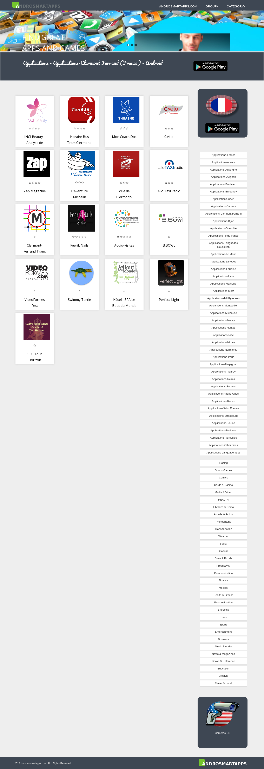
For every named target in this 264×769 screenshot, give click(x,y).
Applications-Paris (223, 356)
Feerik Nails (79, 245)
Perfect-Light (169, 299)
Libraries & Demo (223, 507)
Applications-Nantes (223, 327)
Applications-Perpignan (223, 364)
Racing (223, 462)
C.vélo (168, 136)
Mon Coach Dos (124, 136)
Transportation (223, 528)
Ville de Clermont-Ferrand (124, 197)
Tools (223, 617)
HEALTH (223, 499)
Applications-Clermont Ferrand (223, 213)
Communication (223, 573)
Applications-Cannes (223, 206)
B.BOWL (169, 245)
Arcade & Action (223, 514)
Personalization (223, 602)
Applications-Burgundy (223, 191)
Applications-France (223, 155)
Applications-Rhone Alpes (223, 393)
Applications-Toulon (223, 423)
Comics (223, 477)
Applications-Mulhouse (223, 312)
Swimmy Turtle (79, 299)
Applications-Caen (223, 199)
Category (236, 6)
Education (223, 668)
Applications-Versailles (223, 437)
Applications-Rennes (223, 386)
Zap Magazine (35, 191)
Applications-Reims (223, 379)
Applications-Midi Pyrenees (223, 298)
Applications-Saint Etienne (223, 408)
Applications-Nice (223, 335)
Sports (223, 624)
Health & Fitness (223, 595)
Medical (223, 587)
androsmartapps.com (178, 6)
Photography (223, 521)
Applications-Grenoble (223, 228)
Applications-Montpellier (223, 305)
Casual (223, 551)
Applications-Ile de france (223, 235)
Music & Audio (223, 646)
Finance (223, 580)
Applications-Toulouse (223, 430)
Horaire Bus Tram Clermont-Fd (79, 142)
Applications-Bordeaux (223, 184)
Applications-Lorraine (223, 269)
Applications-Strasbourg (223, 415)
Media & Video (223, 492)
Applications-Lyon (223, 276)
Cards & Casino (223, 485)
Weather (223, 536)
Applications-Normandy (223, 349)
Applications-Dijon (223, 221)
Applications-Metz (223, 290)
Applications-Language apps (223, 452)
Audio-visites (124, 245)
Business (223, 639)
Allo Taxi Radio (169, 191)
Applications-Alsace (223, 162)
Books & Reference (223, 661)
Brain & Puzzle (223, 558)
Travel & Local (223, 683)
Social (223, 543)
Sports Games (223, 470)
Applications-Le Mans (223, 254)
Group (212, 6)
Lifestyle (223, 675)
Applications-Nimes (223, 342)
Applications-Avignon (223, 176)
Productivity (223, 565)
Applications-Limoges (223, 261)
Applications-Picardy (223, 371)
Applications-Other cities (223, 445)
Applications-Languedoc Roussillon (223, 244)
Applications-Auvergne (223, 169)
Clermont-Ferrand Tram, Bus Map (35, 251)
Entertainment (223, 631)
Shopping (223, 609)
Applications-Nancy (223, 320)
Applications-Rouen (223, 401)
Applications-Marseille (223, 283)
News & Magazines (223, 653)
